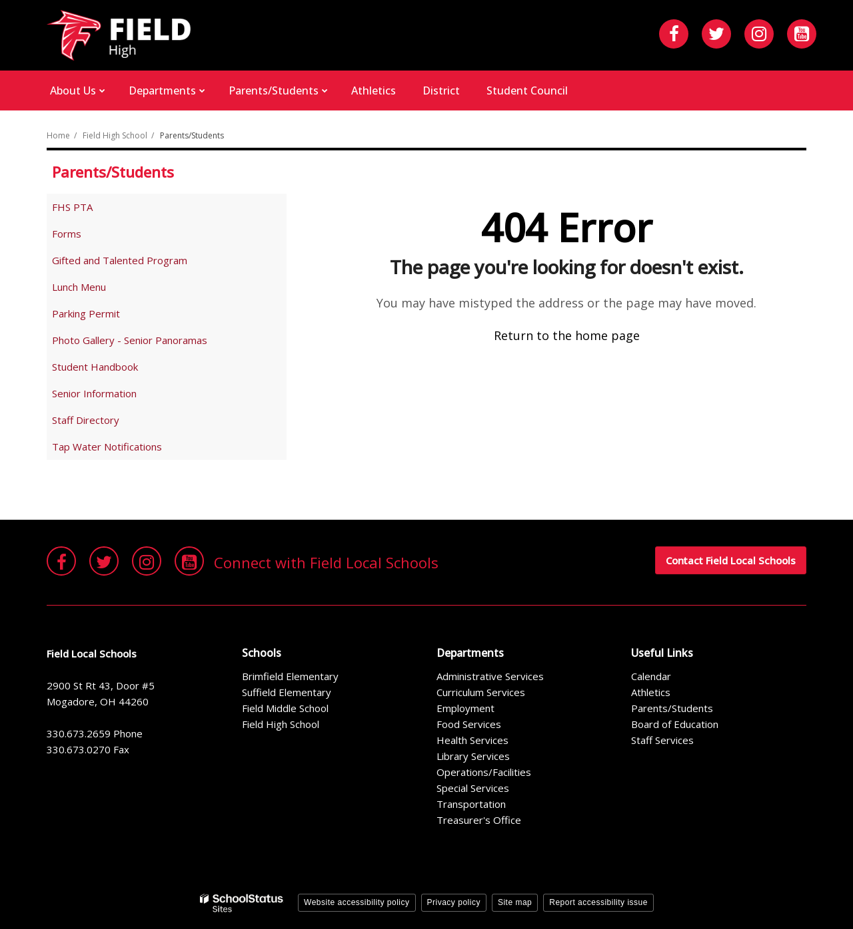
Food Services (468, 724)
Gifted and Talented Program (119, 260)
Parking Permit (86, 313)
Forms (66, 233)
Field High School (115, 135)
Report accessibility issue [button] (598, 902)
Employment (465, 708)
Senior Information (94, 393)
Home (58, 135)
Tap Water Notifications (107, 446)
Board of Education (674, 724)
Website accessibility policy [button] (357, 902)
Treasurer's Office (478, 820)
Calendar (651, 676)
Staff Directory (85, 420)
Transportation (471, 804)
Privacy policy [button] (453, 902)
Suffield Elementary (286, 692)
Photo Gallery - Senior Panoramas (129, 340)
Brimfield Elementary (290, 676)
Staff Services (662, 740)
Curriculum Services (480, 692)
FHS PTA (91, 209)
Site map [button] (515, 902)
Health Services (472, 740)
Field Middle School (285, 708)
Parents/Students (192, 135)
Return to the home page (567, 335)
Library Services (473, 756)
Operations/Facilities (483, 772)
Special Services (472, 788)
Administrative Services (490, 676)
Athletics (650, 692)
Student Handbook (114, 369)
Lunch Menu (79, 286)
